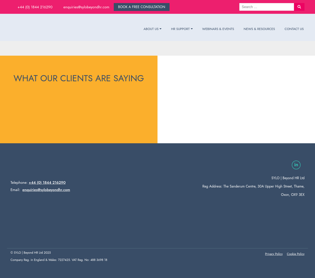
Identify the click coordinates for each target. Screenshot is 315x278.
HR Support (181, 29)
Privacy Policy (274, 254)
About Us (152, 29)
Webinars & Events (218, 29)
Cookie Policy (295, 254)
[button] (299, 7)
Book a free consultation (141, 6)
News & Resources (259, 29)
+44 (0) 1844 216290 (35, 7)
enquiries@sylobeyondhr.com (86, 7)
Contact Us (294, 29)
